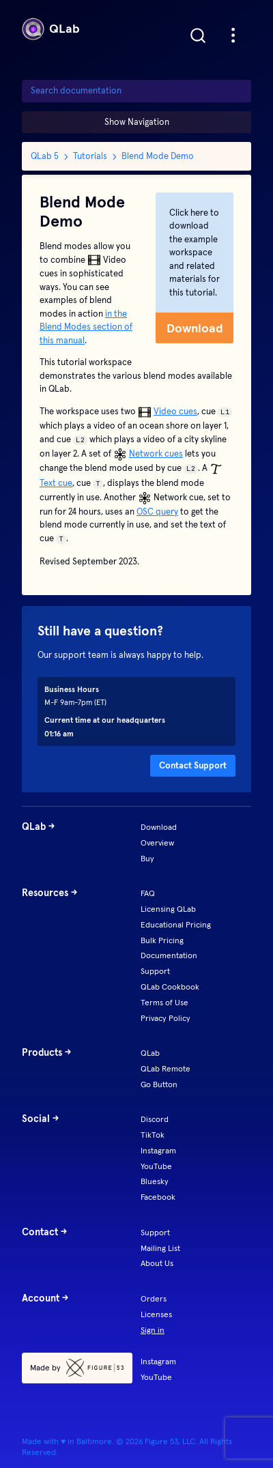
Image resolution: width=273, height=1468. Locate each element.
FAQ (148, 893)
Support (155, 971)
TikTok (152, 1134)
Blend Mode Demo (157, 156)
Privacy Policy (165, 1018)
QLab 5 (45, 156)
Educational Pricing (176, 924)
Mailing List (160, 1248)
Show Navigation (136, 122)
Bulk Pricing (162, 940)
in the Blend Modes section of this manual (86, 327)
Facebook (158, 1197)
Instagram (158, 1150)
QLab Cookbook (170, 986)
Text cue (56, 483)
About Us (157, 1263)
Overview (157, 842)
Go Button (159, 1084)
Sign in (152, 1330)
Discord (155, 1119)
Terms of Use (164, 1002)
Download (195, 328)
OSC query (157, 511)
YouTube (156, 1166)
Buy (147, 858)
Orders (154, 1298)
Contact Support (193, 765)
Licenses (156, 1314)
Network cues (156, 453)
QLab (51, 29)
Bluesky (155, 1181)
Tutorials (90, 156)
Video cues (175, 411)
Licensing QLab (168, 909)
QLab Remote (165, 1068)
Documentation (169, 955)
